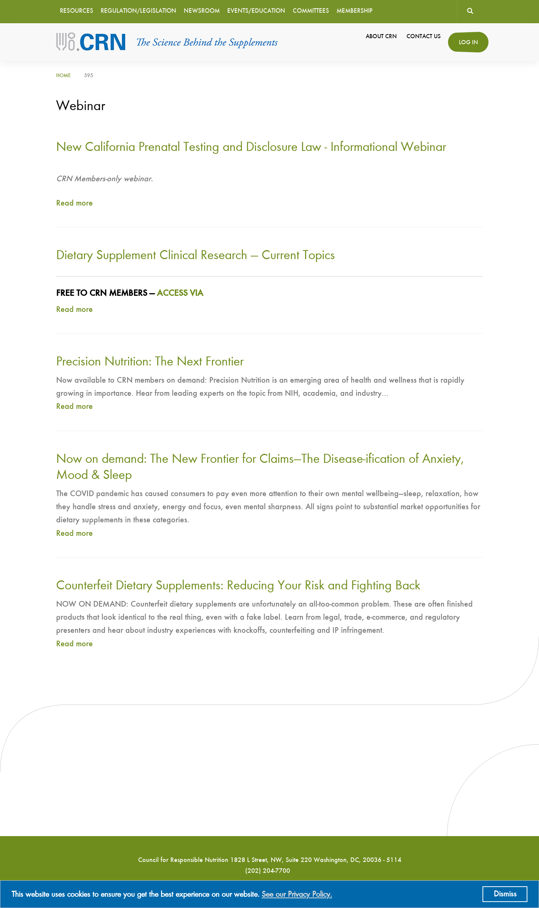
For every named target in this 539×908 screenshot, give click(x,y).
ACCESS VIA (180, 293)
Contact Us (423, 37)
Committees (311, 11)
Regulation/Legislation (138, 11)
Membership (354, 11)
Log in (468, 43)
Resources (76, 11)
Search (470, 11)
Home (63, 75)
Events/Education (256, 11)
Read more (74, 203)
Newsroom (202, 11)
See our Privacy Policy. (297, 894)
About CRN (381, 37)
